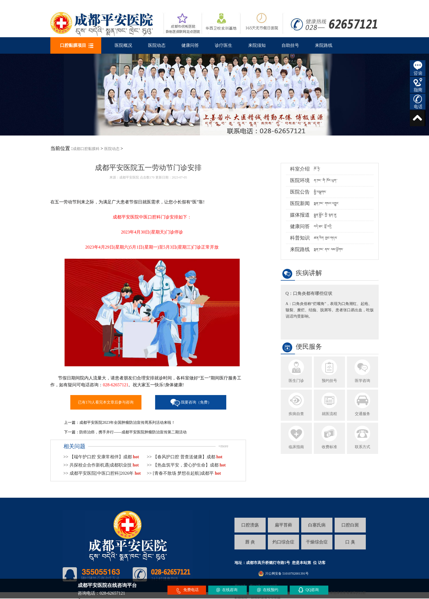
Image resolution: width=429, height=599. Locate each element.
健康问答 (190, 45)
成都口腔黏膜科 (86, 149)
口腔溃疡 (250, 525)
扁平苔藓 (283, 525)
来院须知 (257, 45)
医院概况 (123, 45)
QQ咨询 (312, 590)
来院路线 (323, 45)
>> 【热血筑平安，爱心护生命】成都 (186, 465)
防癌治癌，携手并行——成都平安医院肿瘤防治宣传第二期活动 (133, 432)
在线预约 (270, 590)
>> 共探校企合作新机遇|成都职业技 (101, 465)
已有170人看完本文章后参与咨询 (106, 402)
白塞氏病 (317, 525)
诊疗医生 (223, 45)
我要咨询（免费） (196, 402)
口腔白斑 (350, 525)
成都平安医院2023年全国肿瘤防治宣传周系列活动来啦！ (127, 423)
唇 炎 (250, 542)
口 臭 (350, 542)
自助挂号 (290, 45)
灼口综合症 (283, 542)
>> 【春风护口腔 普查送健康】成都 (184, 456)
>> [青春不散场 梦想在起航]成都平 (184, 473)
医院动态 (157, 45)
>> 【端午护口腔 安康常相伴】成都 (101, 456)
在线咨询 (229, 590)
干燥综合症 (317, 542)
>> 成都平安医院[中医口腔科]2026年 (102, 473)
